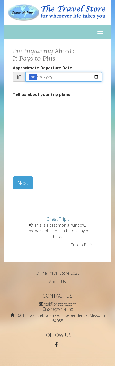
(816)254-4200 (60, 309)
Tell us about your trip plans (41, 94)
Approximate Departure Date (42, 67)
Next (22, 182)
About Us (57, 281)
